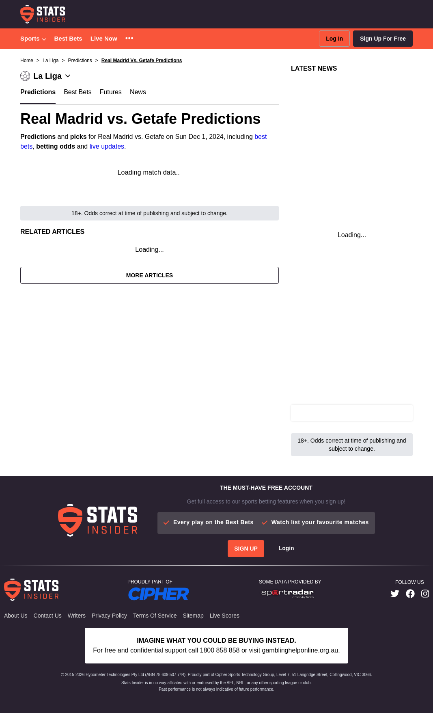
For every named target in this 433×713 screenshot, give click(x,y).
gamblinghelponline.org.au (300, 650)
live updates (107, 146)
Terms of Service (155, 615)
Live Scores (224, 615)
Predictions (38, 92)
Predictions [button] (80, 60)
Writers (77, 615)
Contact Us (48, 615)
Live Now (103, 38)
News (138, 92)
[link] (394, 594)
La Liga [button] (50, 60)
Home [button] (26, 60)
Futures (111, 92)
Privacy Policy (109, 615)
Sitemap (193, 615)
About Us (16, 615)
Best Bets (68, 38)
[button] (129, 38)
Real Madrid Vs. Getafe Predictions (141, 60)
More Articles (149, 275)
